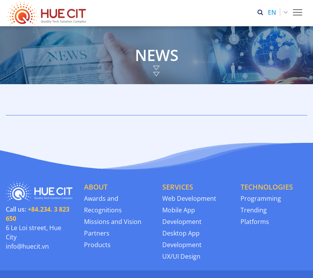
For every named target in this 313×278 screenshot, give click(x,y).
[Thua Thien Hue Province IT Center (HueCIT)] (48, 13)
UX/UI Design (181, 230)
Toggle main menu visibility (298, 10)
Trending (254, 184)
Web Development (189, 172)
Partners (96, 207)
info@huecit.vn (27, 220)
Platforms (255, 195)
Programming (261, 172)
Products (97, 218)
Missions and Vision (112, 195)
